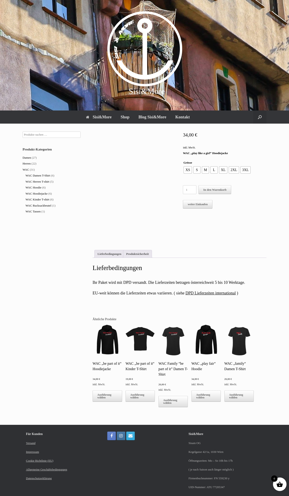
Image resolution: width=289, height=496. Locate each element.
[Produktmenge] (189, 189)
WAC (26, 169)
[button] (259, 117)
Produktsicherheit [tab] (137, 254)
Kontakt (182, 117)
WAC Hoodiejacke (37, 193)
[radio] (187, 170)
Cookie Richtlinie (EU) (39, 460)
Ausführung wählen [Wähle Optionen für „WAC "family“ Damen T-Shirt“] (236, 396)
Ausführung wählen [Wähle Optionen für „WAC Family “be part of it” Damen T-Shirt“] (170, 401)
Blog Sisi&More (152, 117)
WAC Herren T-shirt (37, 181)
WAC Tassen (33, 211)
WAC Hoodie (33, 187)
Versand (30, 443)
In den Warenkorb (214, 189)
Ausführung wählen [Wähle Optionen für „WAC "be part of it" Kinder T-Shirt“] (137, 396)
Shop (125, 117)
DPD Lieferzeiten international (210, 293)
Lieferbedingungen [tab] (109, 254)
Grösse (187, 162)
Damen (27, 157)
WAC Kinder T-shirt (37, 199)
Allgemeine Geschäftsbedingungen (46, 469)
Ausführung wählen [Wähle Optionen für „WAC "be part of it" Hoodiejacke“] (104, 396)
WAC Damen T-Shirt (38, 175)
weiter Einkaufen (197, 204)
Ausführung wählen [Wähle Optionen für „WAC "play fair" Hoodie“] (203, 396)
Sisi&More (99, 117)
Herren (27, 163)
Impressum (32, 452)
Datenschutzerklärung (39, 478)
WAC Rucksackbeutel (38, 205)
